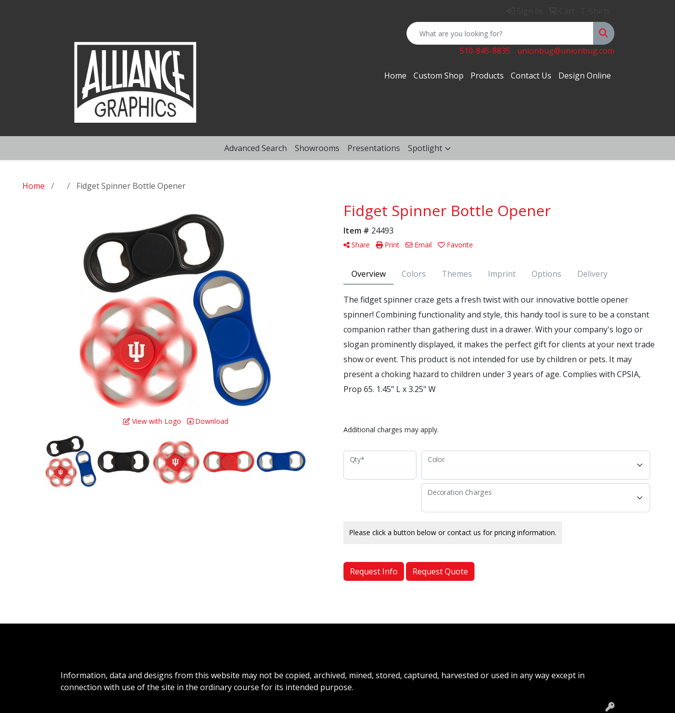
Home (395, 75)
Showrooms (317, 148)
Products (487, 75)
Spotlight (425, 148)
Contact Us (531, 75)
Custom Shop (438, 75)
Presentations (373, 148)
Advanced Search (255, 148)
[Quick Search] (500, 33)
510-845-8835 (485, 50)
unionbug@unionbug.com (565, 50)
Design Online (584, 75)
